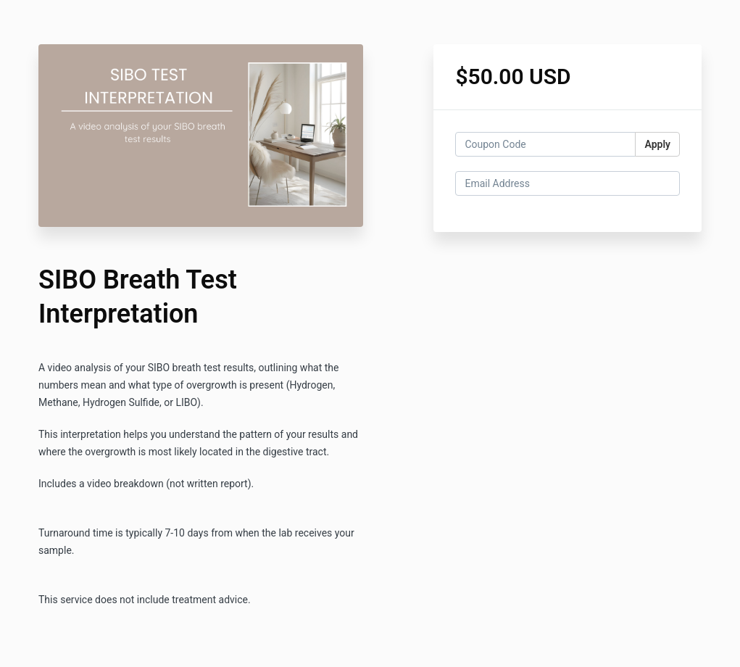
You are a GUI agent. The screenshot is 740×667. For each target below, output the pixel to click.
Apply (657, 144)
